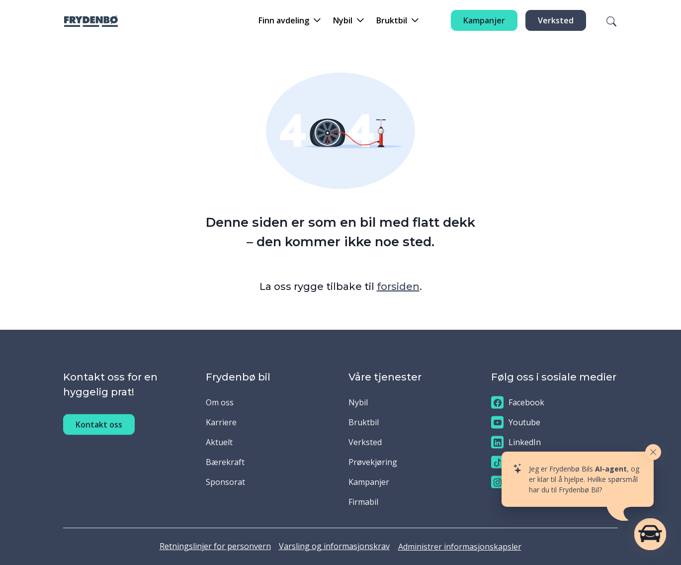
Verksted (556, 20)
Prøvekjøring (372, 462)
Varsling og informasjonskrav (334, 546)
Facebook (517, 402)
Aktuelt (219, 442)
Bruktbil (363, 422)
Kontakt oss (99, 435)
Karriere (221, 422)
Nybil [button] (342, 20)
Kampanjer (484, 20)
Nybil (358, 402)
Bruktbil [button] (391, 20)
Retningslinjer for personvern (215, 546)
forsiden (398, 286)
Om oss (220, 402)
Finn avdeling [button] (283, 20)
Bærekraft (225, 462)
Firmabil (363, 501)
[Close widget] (653, 452)
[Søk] (605, 20)
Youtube (515, 422)
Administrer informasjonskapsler (459, 546)
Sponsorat (225, 481)
